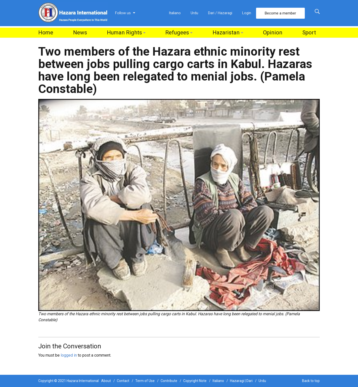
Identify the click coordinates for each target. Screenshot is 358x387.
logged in (69, 355)
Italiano (175, 13)
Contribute (169, 381)
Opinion (272, 32)
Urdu (194, 13)
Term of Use (145, 381)
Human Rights (124, 32)
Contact (123, 381)
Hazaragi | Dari (241, 381)
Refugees (177, 32)
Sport (309, 32)
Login (246, 13)
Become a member (280, 13)
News (80, 32)
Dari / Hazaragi (220, 13)
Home (45, 32)
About (106, 381)
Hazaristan (226, 32)
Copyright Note (195, 381)
